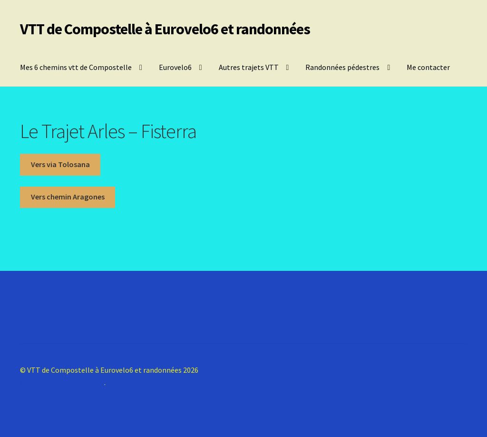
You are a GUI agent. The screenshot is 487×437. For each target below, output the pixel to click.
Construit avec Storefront (62, 382)
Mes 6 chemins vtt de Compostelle (76, 67)
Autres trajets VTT (249, 67)
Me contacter (428, 67)
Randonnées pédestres (342, 67)
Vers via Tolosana (60, 164)
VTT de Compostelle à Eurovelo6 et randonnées (165, 29)
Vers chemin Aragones (68, 196)
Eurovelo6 (175, 67)
